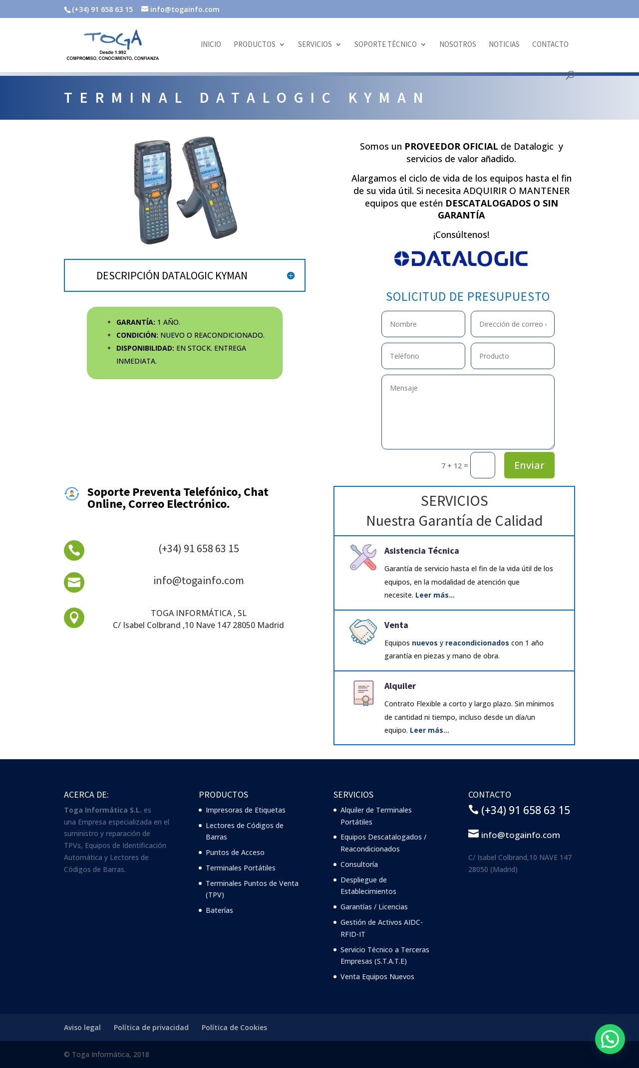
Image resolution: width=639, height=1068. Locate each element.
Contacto (550, 45)
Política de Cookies (234, 1027)
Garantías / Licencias (374, 906)
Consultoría (359, 864)
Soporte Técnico (385, 45)
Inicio (211, 45)
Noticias (504, 45)
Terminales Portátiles (241, 867)
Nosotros (457, 45)
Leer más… (435, 595)
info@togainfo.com (198, 580)
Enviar (529, 465)
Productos (255, 45)
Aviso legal (82, 1027)
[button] (610, 1039)
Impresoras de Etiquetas (246, 810)
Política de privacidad (151, 1027)
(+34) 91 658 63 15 (198, 548)
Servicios (315, 45)
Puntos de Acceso (235, 852)
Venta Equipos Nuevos (377, 976)
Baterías (219, 910)
